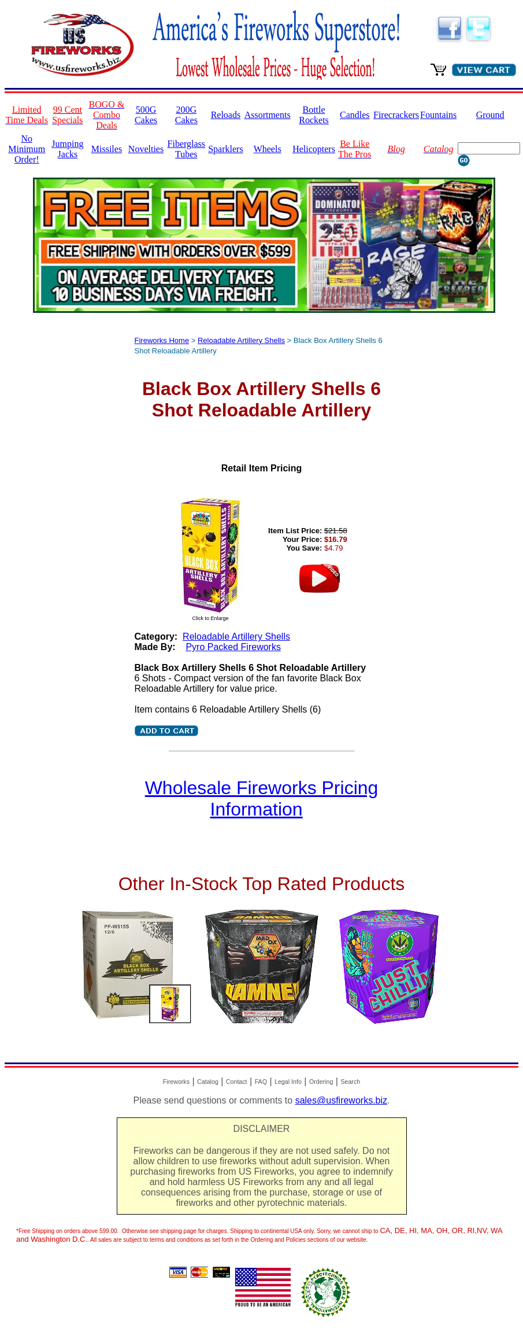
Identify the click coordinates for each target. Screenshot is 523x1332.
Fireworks (176, 1081)
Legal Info (288, 1081)
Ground (490, 115)
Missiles (106, 149)
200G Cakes (186, 115)
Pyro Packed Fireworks (233, 647)
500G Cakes (146, 115)
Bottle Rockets (314, 115)
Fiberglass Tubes (186, 149)
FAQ (261, 1081)
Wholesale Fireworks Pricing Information (262, 798)
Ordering (321, 1081)
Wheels (267, 149)
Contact (236, 1081)
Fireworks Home (162, 340)
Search (350, 1081)
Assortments (267, 115)
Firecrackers (396, 115)
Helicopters (313, 149)
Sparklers (225, 149)
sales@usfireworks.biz (341, 1100)
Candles (355, 115)
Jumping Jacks (67, 149)
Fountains (438, 115)
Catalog (207, 1081)
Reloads (226, 115)
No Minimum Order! (26, 149)
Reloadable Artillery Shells (241, 340)
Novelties (146, 149)
